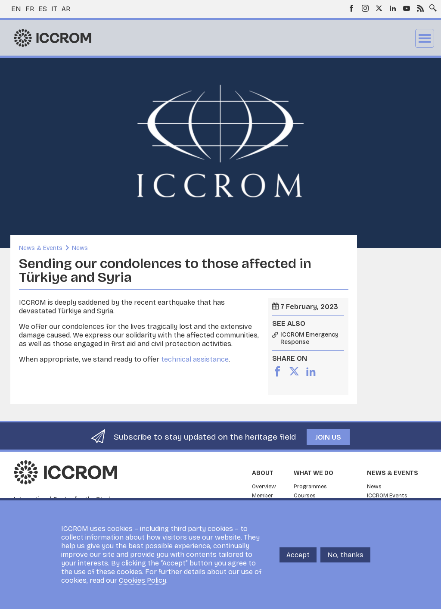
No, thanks (345, 555)
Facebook (351, 8)
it (54, 9)
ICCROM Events (387, 495)
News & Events (40, 248)
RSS (420, 8)
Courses (305, 495)
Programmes (310, 486)
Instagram (365, 8)
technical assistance (195, 359)
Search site (431, 5)
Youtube (406, 8)
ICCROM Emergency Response (309, 338)
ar (66, 9)
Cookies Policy (142, 580)
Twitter (379, 8)
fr (29, 9)
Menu (424, 38)
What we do (313, 473)
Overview (264, 486)
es (42, 9)
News (80, 248)
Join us (328, 437)
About (262, 473)
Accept (298, 555)
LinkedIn (392, 8)
